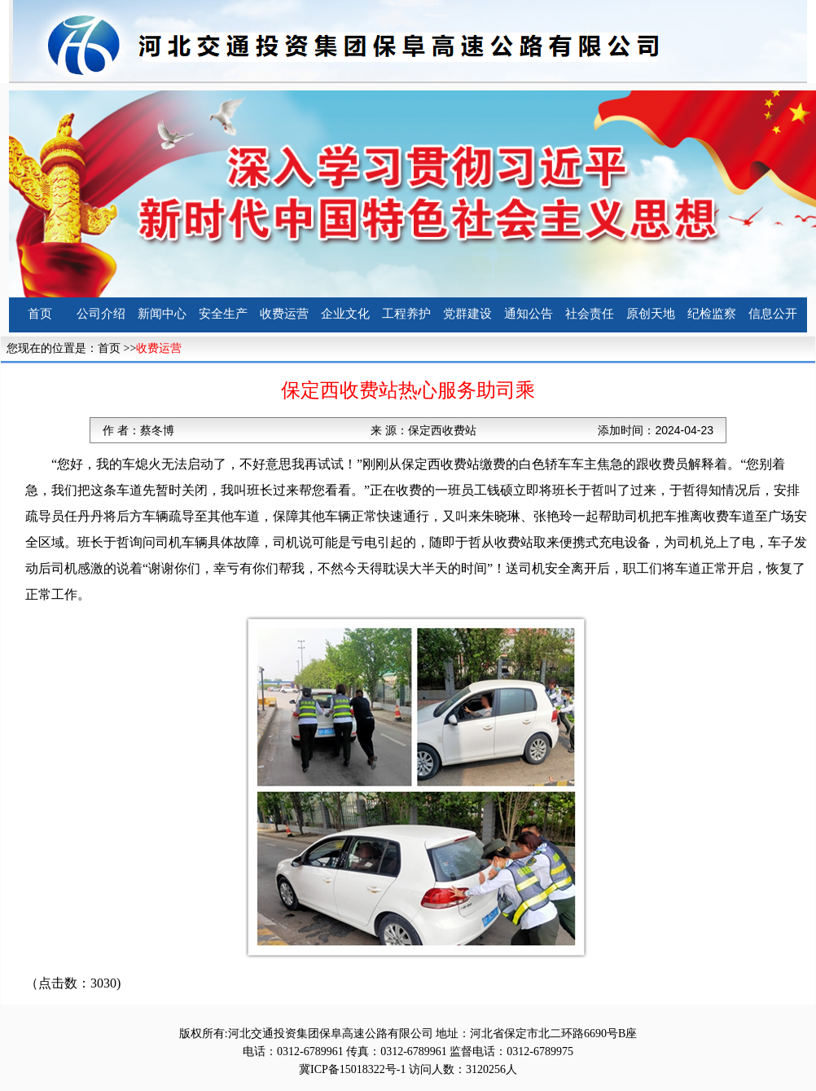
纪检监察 (711, 313)
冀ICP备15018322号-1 (352, 1069)
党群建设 (467, 313)
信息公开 (772, 313)
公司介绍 (101, 313)
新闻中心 (162, 313)
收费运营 (284, 313)
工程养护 (406, 313)
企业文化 (345, 313)
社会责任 (589, 313)
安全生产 (223, 313)
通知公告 (528, 313)
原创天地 (650, 313)
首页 (40, 313)
